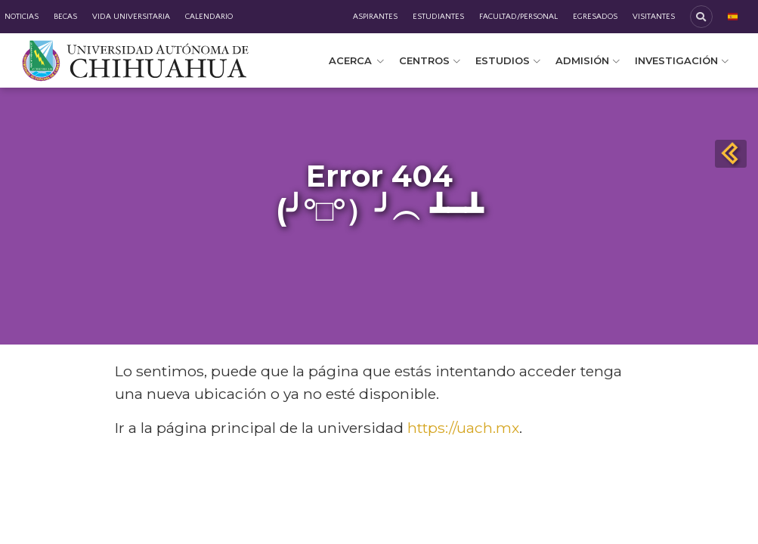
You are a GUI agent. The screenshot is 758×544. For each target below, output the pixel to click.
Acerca (356, 60)
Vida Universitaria (131, 16)
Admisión (587, 60)
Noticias (22, 16)
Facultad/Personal (518, 16)
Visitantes (654, 16)
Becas (65, 16)
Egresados (595, 16)
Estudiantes (438, 16)
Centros (429, 60)
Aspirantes (375, 16)
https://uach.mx (463, 428)
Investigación (682, 60)
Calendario (209, 16)
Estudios (507, 60)
